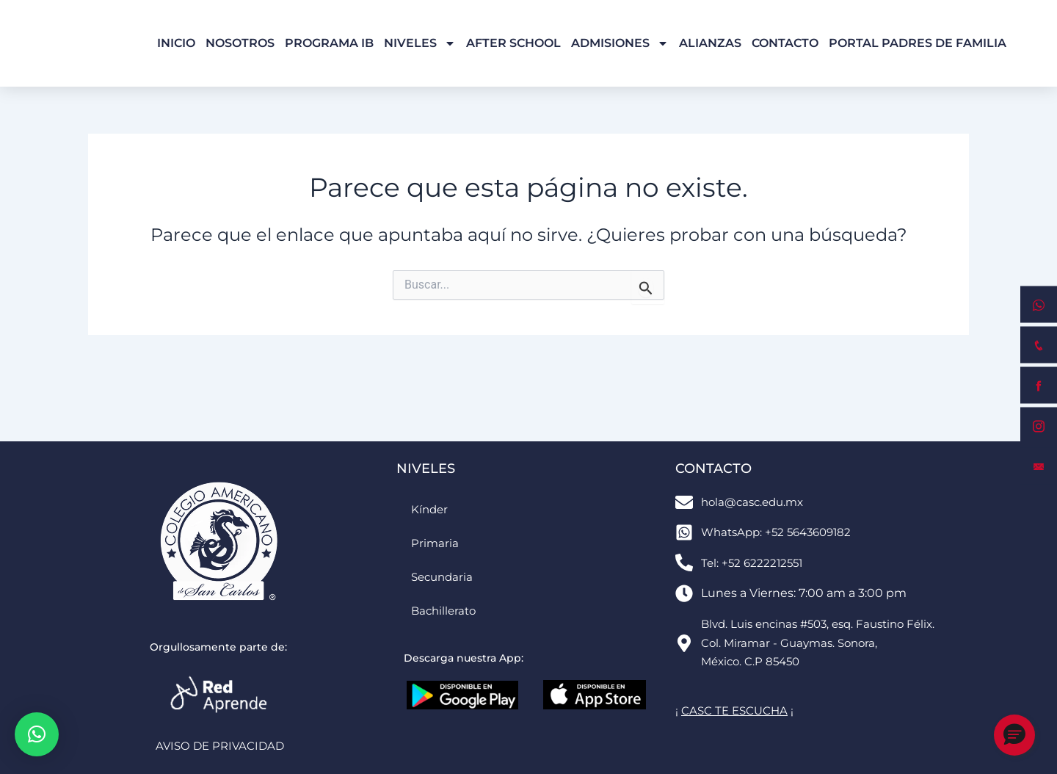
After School (513, 43)
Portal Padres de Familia (917, 43)
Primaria (435, 542)
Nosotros (240, 43)
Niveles (420, 43)
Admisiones (620, 43)
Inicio (176, 43)
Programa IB (329, 43)
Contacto (785, 43)
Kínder (430, 509)
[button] (37, 734)
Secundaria (444, 576)
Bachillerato (445, 610)
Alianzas (710, 43)
